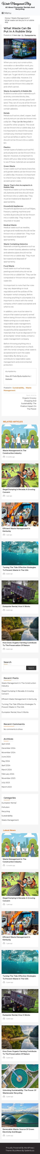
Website (8, 379)
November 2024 (8, 753)
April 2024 (6, 765)
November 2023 (8, 778)
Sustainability (18, 388)
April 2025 (6, 744)
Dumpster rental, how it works (16, 606)
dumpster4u (30, 35)
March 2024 (7, 770)
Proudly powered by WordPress (20, 1148)
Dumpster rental (9, 803)
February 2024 (8, 774)
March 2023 (7, 787)
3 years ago (16, 35)
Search (7, 662)
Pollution (5, 807)
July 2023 (6, 783)
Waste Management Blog (16, 4)
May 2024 (6, 761)
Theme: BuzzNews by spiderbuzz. (20, 1151)
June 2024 (6, 757)
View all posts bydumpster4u (17, 376)
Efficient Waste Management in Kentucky (19, 699)
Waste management (10, 820)
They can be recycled (21, 122)
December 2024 (8, 748)
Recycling (6, 811)
